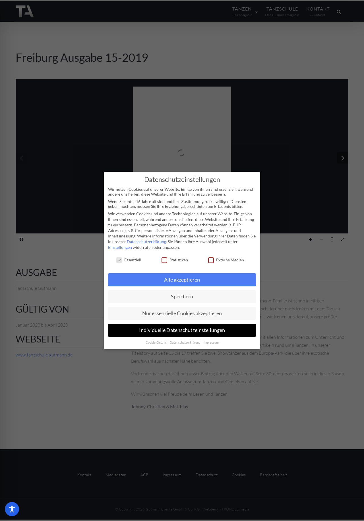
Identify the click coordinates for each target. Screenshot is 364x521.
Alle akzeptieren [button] (182, 280)
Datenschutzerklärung (146, 241)
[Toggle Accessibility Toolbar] (12, 509)
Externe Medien (226, 259)
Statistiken (175, 259)
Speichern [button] (182, 297)
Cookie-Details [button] (156, 342)
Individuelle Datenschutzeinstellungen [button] (182, 330)
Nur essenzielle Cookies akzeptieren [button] (182, 313)
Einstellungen (120, 247)
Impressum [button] (211, 342)
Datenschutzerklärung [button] (185, 342)
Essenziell (128, 259)
